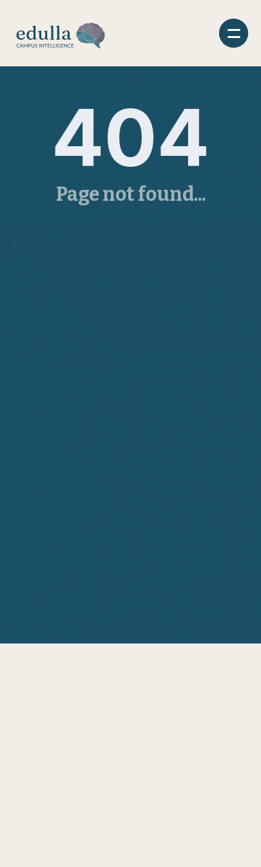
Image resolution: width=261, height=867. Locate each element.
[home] (60, 33)
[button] (233, 33)
